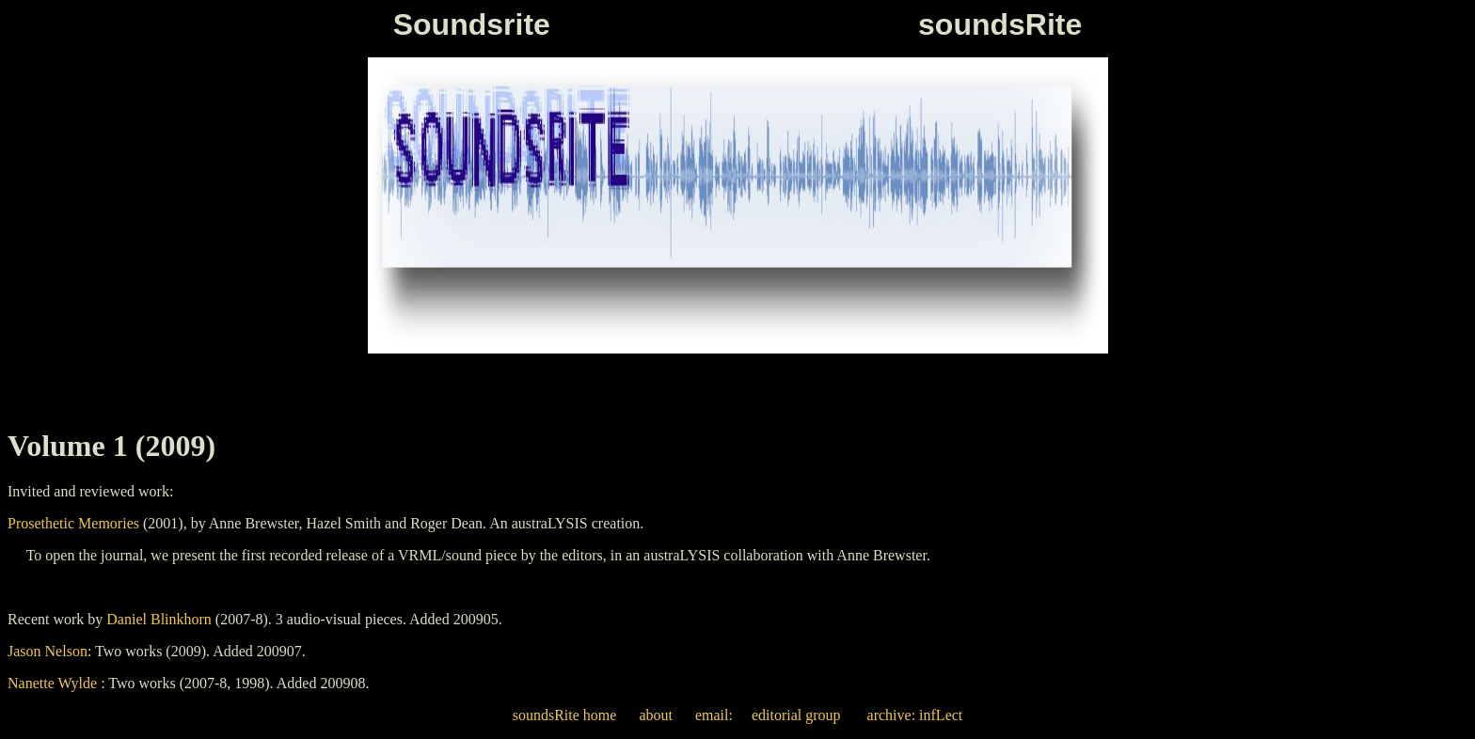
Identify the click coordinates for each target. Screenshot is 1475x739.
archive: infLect (913, 715)
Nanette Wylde (52, 683)
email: (714, 715)
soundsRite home (565, 715)
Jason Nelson (47, 651)
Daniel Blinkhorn (159, 619)
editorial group (796, 715)
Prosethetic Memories (73, 523)
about (655, 715)
